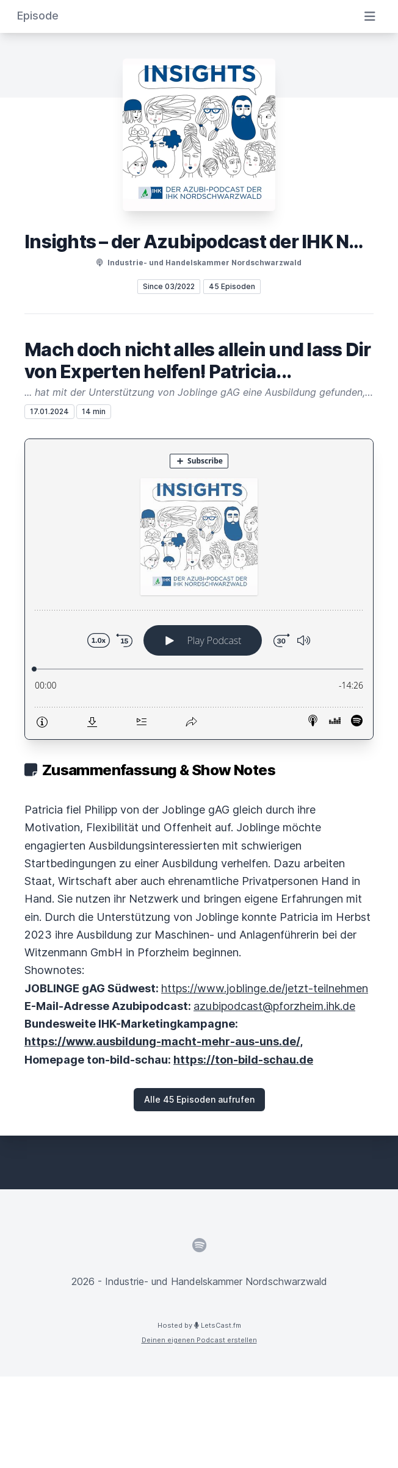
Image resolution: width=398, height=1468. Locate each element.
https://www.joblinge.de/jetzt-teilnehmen (264, 988)
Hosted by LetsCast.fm (199, 1325)
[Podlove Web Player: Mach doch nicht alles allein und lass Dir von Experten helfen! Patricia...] (199, 589)
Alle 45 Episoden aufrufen (199, 1099)
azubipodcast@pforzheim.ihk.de (274, 1006)
